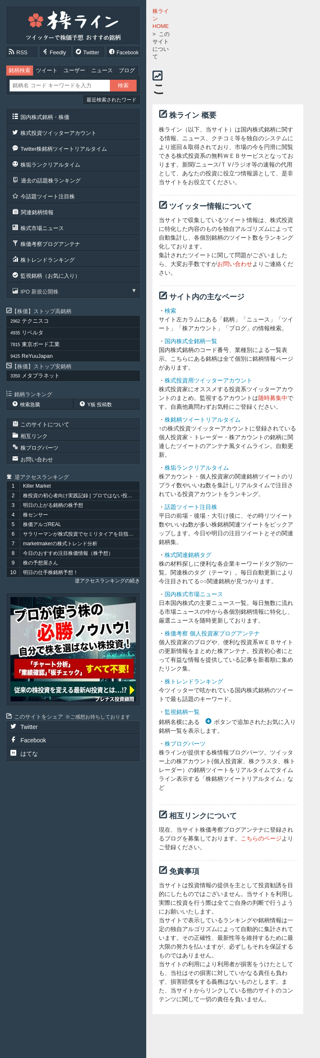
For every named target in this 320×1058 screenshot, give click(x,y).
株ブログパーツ (185, 743)
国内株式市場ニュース (194, 594)
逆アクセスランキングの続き (107, 581)
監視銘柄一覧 (182, 712)
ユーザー (74, 70)
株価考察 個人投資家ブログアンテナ (212, 633)
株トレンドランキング (194, 681)
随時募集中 (272, 398)
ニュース (102, 70)
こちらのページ (261, 838)
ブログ (127, 70)
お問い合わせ (234, 264)
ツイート (47, 70)
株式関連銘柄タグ (188, 555)
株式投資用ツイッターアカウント (208, 380)
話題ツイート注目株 (191, 507)
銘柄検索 (19, 70)
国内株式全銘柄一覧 (191, 341)
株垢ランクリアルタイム (197, 467)
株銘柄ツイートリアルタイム (203, 419)
